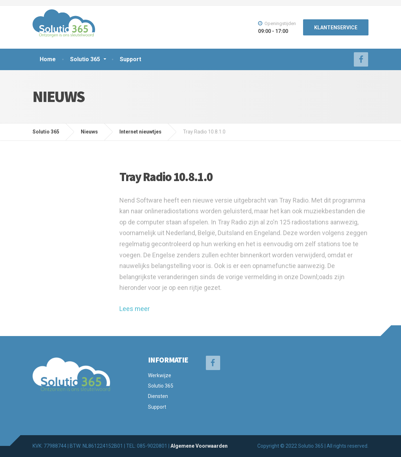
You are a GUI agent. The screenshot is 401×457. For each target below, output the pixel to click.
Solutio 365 (85, 59)
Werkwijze (159, 375)
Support (130, 59)
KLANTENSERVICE (335, 27)
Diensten (158, 396)
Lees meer (134, 308)
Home (48, 59)
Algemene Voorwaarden (199, 446)
